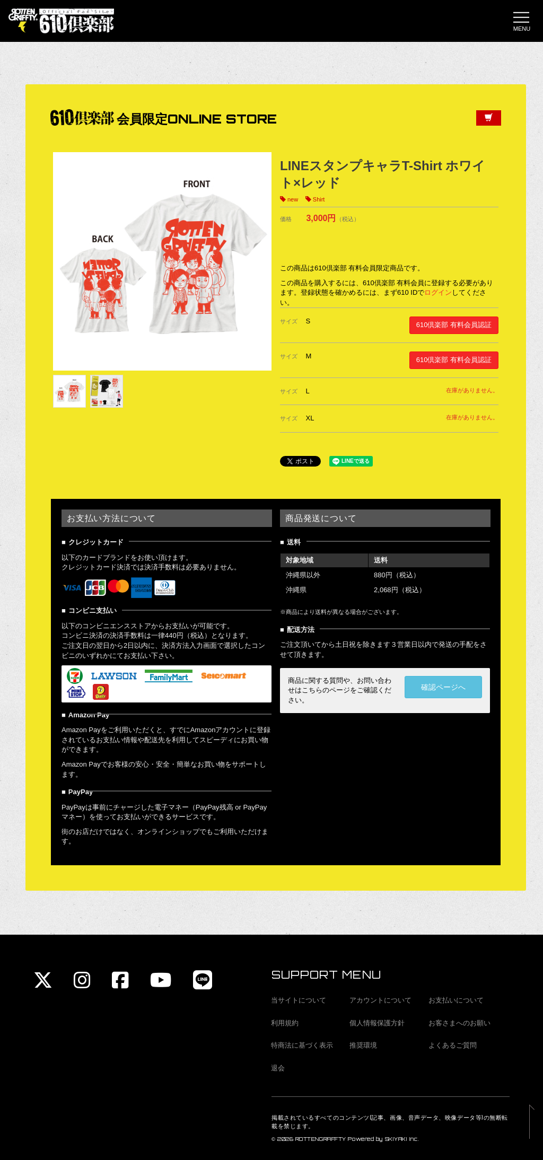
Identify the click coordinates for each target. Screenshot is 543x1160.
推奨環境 (363, 1045)
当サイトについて (298, 1000)
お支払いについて (456, 1000)
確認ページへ (443, 687)
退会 (278, 1068)
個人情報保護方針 (377, 1023)
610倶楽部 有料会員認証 (454, 325)
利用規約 (285, 1023)
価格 (286, 219)
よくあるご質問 (452, 1045)
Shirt (319, 200)
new (292, 200)
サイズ (288, 322)
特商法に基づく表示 (302, 1045)
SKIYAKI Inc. (402, 1139)
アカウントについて (380, 1000)
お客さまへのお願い (459, 1023)
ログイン (438, 293)
